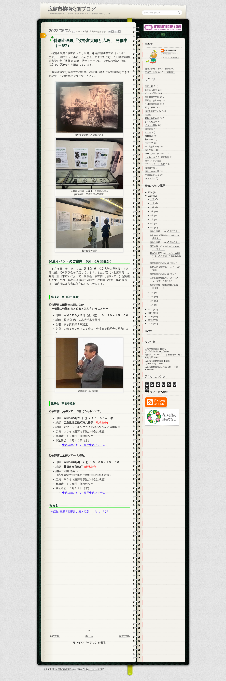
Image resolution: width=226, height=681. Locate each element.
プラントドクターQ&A (155, 164)
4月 (152, 293)
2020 (150, 316)
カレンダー (150, 178)
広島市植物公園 (170, 50)
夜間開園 (149, 129)
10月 (152, 207)
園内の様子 (150, 107)
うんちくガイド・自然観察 (157, 157)
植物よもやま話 (152, 171)
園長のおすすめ (152, 97)
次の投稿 (54, 636)
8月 (152, 215)
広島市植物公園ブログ (72, 9)
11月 (152, 203)
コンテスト (150, 150)
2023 (150, 196)
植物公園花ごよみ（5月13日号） (165, 263)
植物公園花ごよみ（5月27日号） (165, 231)
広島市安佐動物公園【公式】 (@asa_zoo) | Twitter (158, 362)
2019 (150, 320)
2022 (150, 309)
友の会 (148, 132)
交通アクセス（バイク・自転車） (160, 72)
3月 (152, 297)
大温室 (148, 114)
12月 (152, 199)
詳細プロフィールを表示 (170, 57)
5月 (152, 227)
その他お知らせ (152, 146)
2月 (152, 301)
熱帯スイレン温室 (153, 161)
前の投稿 (124, 636)
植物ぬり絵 (150, 168)
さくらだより (151, 122)
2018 (150, 324)
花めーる (149, 139)
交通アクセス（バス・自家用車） (160, 68)
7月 (152, 219)
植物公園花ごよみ (153, 111)
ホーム (89, 636)
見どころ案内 (151, 90)
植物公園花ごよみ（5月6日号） (164, 274)
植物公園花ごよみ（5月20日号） (165, 242)
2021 (150, 313)
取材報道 (149, 136)
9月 (152, 211)
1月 (152, 305)
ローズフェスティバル (155, 153)
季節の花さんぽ (152, 175)
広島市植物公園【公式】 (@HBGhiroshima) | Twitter (157, 350)
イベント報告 (151, 125)
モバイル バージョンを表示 (89, 642)
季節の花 (149, 86)
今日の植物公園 (152, 104)
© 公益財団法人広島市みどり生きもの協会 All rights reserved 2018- (74, 669)
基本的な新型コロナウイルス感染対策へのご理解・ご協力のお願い (165, 256)
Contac (162, 34)
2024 (150, 192)
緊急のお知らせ (152, 118)
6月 (152, 223)
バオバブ (149, 143)
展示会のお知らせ (97, 31)
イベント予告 (82, 31)
